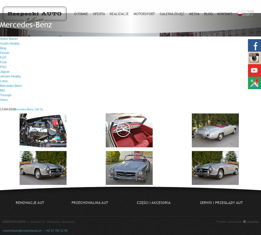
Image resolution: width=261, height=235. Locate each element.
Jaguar (5, 72)
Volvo (4, 100)
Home (6, 109)
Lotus (4, 81)
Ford (3, 62)
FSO (3, 67)
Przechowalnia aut (90, 203)
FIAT (3, 57)
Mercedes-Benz (11, 86)
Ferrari (4, 53)
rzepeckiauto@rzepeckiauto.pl (22, 230)
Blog (3, 48)
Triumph (5, 95)
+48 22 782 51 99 (56, 230)
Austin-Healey (10, 43)
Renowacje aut (30, 203)
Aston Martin (8, 39)
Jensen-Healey (10, 76)
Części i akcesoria (154, 203)
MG (2, 90)
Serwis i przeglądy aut (221, 203)
